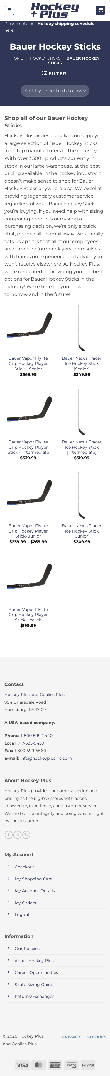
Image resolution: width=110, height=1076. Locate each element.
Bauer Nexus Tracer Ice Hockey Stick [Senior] (81, 363)
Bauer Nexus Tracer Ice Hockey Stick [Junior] (81, 530)
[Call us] (26, 835)
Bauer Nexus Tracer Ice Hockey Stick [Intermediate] (81, 447)
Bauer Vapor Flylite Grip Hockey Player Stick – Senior (28, 363)
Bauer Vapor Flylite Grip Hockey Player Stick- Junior (28, 530)
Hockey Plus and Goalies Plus (34, 694)
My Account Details (35, 890)
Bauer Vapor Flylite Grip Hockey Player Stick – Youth (28, 614)
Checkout (24, 866)
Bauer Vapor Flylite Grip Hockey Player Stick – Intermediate (28, 447)
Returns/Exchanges (34, 996)
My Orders (25, 902)
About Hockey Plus (34, 960)
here (8, 30)
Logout (22, 914)
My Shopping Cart (33, 879)
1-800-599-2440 (37, 735)
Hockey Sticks (45, 58)
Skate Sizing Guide (34, 984)
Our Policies (27, 948)
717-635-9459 (31, 743)
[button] (9, 10)
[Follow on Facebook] (9, 835)
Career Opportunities (36, 972)
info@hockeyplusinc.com (46, 758)
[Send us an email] (17, 835)
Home (17, 58)
